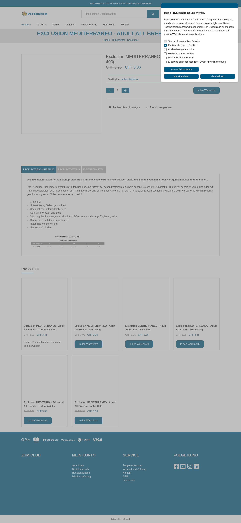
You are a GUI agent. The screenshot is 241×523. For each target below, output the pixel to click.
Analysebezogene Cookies (182, 49)
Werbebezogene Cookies (181, 53)
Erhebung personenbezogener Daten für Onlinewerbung (197, 61)
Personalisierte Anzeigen (181, 57)
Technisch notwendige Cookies (184, 41)
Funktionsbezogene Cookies (182, 45)
